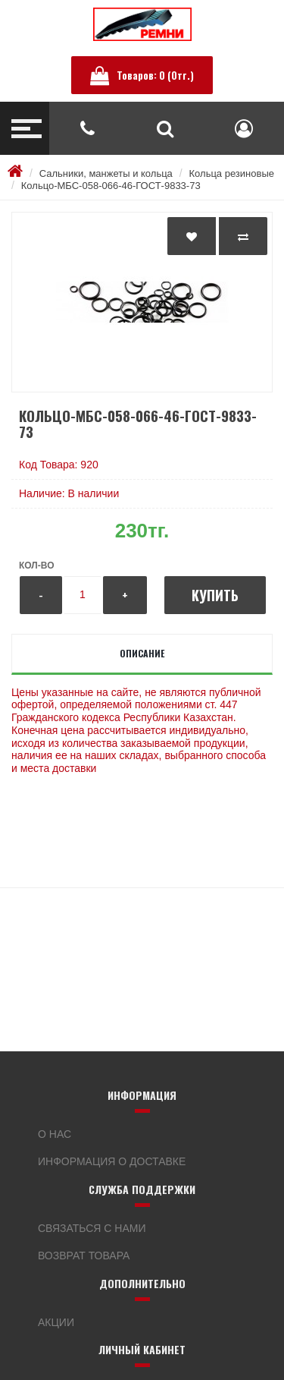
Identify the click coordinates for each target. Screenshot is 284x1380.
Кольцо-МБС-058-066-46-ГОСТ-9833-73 (111, 185)
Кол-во (36, 565)
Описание (142, 653)
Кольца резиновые (231, 173)
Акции (56, 1322)
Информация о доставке (112, 1161)
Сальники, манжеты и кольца (106, 173)
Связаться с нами (92, 1228)
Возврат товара (84, 1255)
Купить (215, 595)
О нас (54, 1134)
